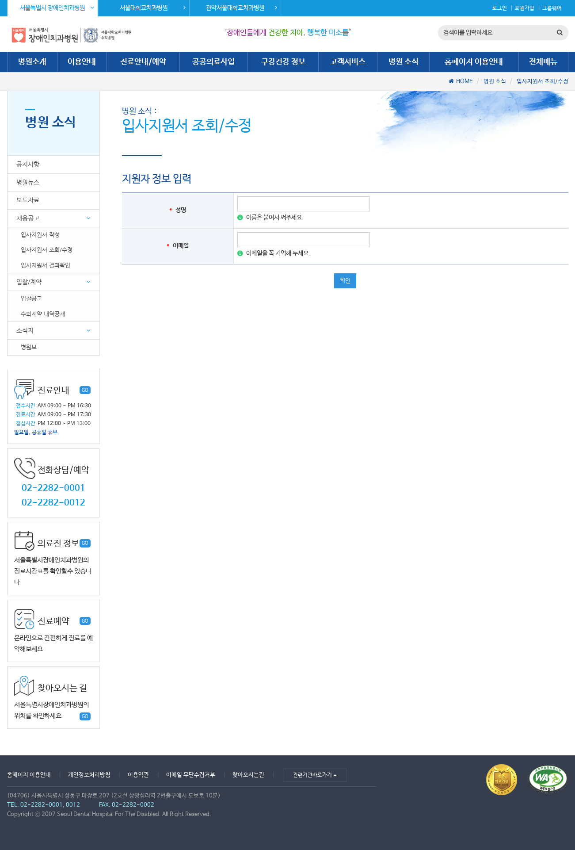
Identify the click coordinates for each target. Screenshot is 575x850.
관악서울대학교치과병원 (241, 8)
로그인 (499, 8)
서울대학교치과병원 (152, 8)
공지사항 (27, 164)
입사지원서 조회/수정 (542, 81)
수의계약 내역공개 (43, 313)
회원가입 (524, 8)
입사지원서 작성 (40, 234)
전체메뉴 (543, 61)
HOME (464, 81)
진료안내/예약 (143, 61)
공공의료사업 (213, 61)
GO (85, 390)
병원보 (29, 347)
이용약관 (138, 775)
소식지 (25, 330)
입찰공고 (31, 298)
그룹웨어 (552, 8)
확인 (345, 280)
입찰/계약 (29, 281)
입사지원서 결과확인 (45, 265)
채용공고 (27, 218)
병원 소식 (403, 61)
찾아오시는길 (248, 775)
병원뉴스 (27, 182)
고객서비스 (348, 61)
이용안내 (82, 61)
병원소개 (32, 61)
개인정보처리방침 (89, 775)
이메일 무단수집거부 (190, 775)
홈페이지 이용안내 (474, 61)
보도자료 (27, 199)
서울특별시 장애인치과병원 (57, 8)
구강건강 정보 (283, 61)
